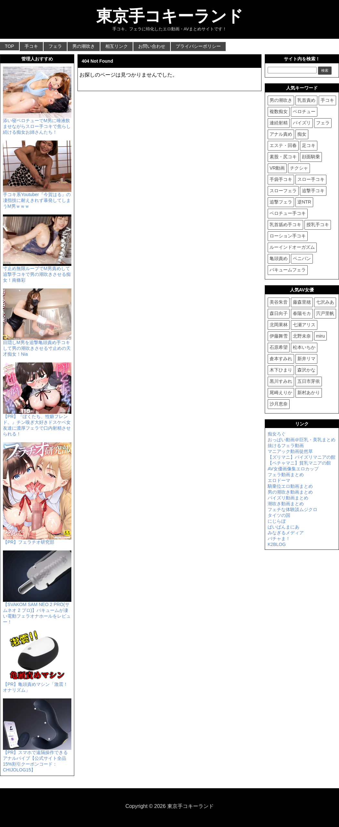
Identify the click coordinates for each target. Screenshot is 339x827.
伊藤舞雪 (279, 336)
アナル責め (281, 134)
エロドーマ (279, 480)
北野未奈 (302, 336)
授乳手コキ (317, 224)
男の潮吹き (83, 46)
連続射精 (279, 122)
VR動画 (277, 168)
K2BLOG (277, 544)
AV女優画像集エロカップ (293, 468)
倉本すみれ (281, 358)
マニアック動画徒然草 (290, 451)
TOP (9, 46)
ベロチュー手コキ (288, 213)
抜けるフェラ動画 (286, 445)
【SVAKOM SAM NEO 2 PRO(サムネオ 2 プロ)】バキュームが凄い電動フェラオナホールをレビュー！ (37, 610)
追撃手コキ (313, 190)
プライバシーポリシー (198, 46)
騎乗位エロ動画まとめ (290, 486)
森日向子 (279, 313)
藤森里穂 (302, 302)
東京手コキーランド (169, 16)
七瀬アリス (304, 324)
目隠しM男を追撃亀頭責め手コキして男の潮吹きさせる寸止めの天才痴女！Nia (37, 346)
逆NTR (304, 201)
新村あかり (308, 392)
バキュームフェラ (288, 269)
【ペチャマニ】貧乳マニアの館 (299, 463)
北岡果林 (279, 324)
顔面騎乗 (311, 156)
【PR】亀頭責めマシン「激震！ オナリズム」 (37, 684)
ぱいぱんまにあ (283, 526)
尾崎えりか (281, 392)
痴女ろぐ (277, 433)
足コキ (308, 145)
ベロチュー (304, 111)
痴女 (301, 134)
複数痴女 (279, 111)
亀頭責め (279, 258)
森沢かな (306, 369)
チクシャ (299, 168)
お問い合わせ (151, 46)
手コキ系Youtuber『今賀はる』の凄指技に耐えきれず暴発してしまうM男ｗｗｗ (37, 198)
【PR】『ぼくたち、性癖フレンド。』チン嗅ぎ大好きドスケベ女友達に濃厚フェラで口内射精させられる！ (37, 422)
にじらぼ (277, 521)
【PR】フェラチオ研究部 (37, 539)
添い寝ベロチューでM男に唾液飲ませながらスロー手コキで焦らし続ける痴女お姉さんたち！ (37, 124)
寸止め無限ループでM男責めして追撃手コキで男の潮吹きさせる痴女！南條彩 (37, 272)
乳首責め (306, 100)
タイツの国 (279, 515)
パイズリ (302, 122)
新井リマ (306, 358)
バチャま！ (279, 538)
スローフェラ (283, 190)
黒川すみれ (281, 381)
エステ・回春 (283, 145)
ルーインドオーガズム (292, 247)
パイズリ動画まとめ (288, 497)
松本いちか (304, 347)
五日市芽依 (308, 381)
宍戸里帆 (325, 313)
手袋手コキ (281, 179)
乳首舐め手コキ (285, 224)
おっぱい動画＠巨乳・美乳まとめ (301, 439)
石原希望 (279, 347)
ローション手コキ (288, 235)
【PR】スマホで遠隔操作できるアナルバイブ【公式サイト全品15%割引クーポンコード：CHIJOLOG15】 (37, 758)
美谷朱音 (279, 302)
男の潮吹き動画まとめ (290, 492)
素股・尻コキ (283, 156)
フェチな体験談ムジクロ (292, 509)
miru (320, 336)
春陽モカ (302, 313)
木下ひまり (281, 369)
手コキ (31, 46)
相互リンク (116, 46)
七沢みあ (325, 302)
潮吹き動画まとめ (286, 503)
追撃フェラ (281, 201)
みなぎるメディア (286, 532)
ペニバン (302, 258)
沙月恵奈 (279, 403)
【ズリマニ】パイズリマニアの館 (301, 457)
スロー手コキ (310, 179)
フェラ (55, 46)
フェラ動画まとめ (286, 474)
